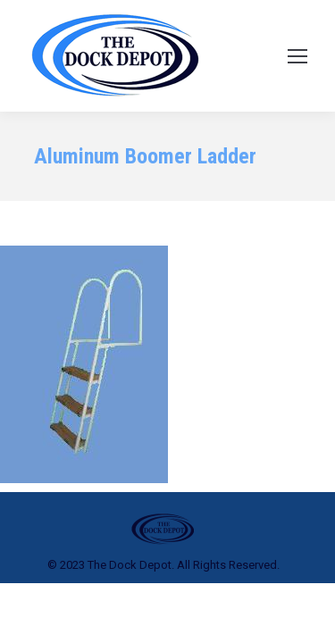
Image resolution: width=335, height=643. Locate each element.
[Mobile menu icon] (297, 56)
